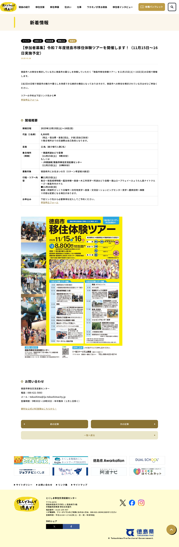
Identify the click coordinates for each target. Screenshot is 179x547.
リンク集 (62, 484)
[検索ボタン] (172, 7)
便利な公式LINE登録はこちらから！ (39, 408)
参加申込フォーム (30, 99)
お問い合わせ (45, 484)
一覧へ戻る (89, 435)
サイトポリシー (24, 484)
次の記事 (124, 424)
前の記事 (54, 424)
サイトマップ (80, 484)
